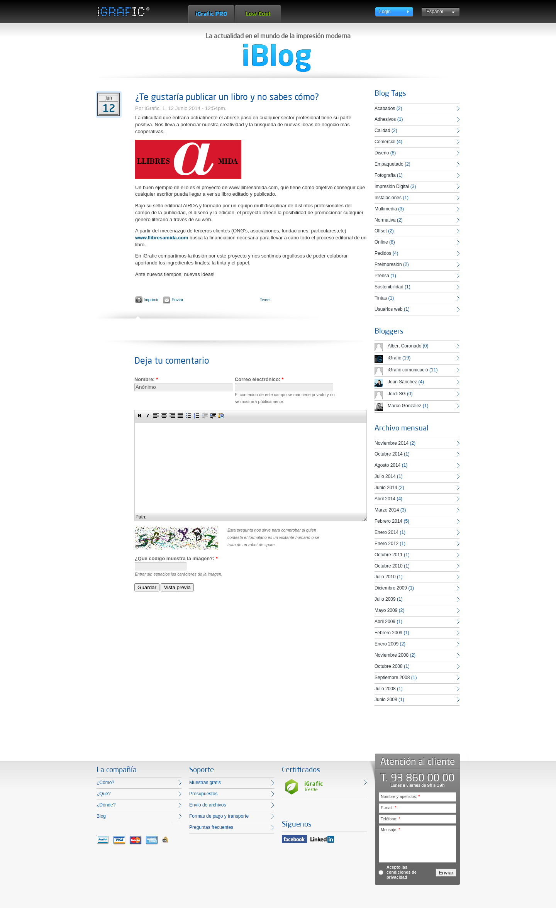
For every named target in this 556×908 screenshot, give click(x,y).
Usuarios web (389, 309)
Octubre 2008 (389, 666)
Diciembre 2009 (391, 588)
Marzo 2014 (387, 510)
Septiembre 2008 (392, 677)
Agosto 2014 (387, 465)
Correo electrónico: (259, 379)
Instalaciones (388, 197)
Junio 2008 (386, 699)
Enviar (177, 299)
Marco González (404, 405)
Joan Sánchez (402, 382)
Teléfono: (390, 819)
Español (434, 11)
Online (381, 242)
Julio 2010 (385, 576)
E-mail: (388, 807)
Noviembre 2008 (392, 655)
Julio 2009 (385, 599)
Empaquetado (389, 164)
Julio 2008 (385, 688)
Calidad (382, 130)
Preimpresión (388, 264)
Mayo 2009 (386, 610)
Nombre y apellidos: (400, 796)
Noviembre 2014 (392, 443)
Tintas (381, 298)
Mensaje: (390, 829)
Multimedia (386, 209)
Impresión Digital (392, 186)
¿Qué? (104, 793)
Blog (101, 816)
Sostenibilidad (389, 287)
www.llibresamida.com (161, 238)
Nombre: (146, 379)
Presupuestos (203, 793)
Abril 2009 (385, 621)
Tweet (265, 299)
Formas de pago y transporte (219, 816)
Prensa (382, 275)
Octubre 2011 (389, 554)
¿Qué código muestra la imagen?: (176, 558)
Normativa (385, 220)
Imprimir (151, 299)
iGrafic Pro (211, 14)
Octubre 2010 (389, 566)
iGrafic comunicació (408, 370)
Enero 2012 (386, 543)
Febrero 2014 (388, 521)
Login (384, 11)
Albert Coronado (404, 346)
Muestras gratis (205, 782)
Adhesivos (385, 119)
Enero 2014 (386, 532)
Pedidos (383, 253)
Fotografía (385, 175)
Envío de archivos (207, 805)
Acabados (385, 108)
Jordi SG (397, 393)
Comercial (385, 141)
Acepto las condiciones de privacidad (401, 872)
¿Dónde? (106, 805)
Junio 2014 (386, 487)
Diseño (382, 153)
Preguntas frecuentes (211, 827)
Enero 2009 (386, 644)
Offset (381, 231)
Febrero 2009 (388, 632)
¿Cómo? (105, 782)
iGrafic (394, 358)
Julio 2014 (385, 476)
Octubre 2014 (389, 454)
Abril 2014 (385, 498)
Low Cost (258, 14)
